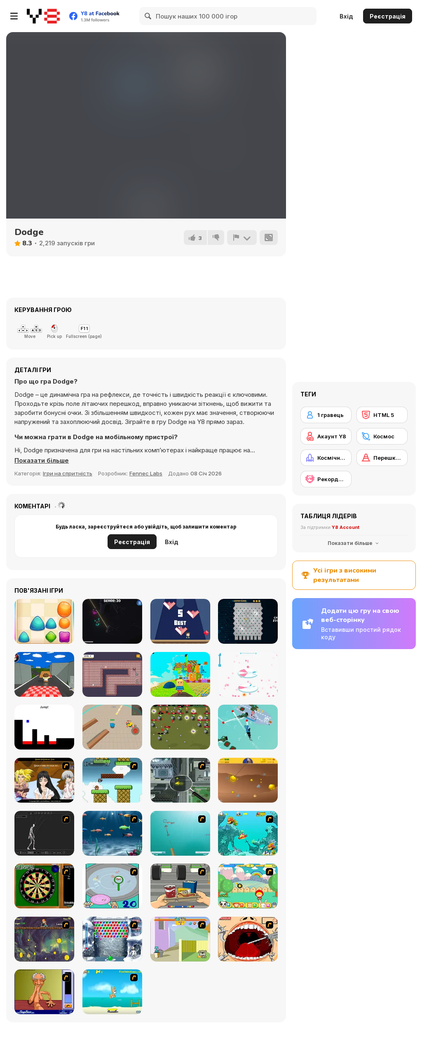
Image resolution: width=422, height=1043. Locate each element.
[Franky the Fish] (112, 833)
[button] (41, 460)
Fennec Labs (145, 473)
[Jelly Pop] (44, 621)
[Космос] (382, 436)
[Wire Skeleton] (44, 833)
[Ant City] (180, 780)
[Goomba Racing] (44, 674)
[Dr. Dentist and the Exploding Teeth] (248, 939)
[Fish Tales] (248, 833)
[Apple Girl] (248, 886)
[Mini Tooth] (112, 674)
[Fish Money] (44, 939)
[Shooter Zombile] (180, 727)
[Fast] (180, 621)
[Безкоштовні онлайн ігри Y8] (43, 16)
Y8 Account (345, 527)
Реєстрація (388, 16)
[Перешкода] (382, 457)
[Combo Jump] (248, 674)
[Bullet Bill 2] (112, 780)
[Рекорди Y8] (326, 479)
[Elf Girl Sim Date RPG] (44, 780)
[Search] (148, 16)
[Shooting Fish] (180, 833)
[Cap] (248, 727)
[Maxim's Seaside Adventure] (112, 991)
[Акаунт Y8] (326, 436)
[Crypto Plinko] (248, 621)
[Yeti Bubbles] (112, 939)
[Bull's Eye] (44, 886)
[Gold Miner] (248, 780)
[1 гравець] (326, 415)
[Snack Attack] (180, 886)
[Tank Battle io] (112, 727)
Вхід (346, 16)
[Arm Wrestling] (44, 991)
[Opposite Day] (44, 727)
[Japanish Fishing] (112, 886)
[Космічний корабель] (326, 457)
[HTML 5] (382, 415)
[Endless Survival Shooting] (112, 621)
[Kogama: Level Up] (180, 674)
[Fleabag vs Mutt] (180, 939)
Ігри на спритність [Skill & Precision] (67, 473)
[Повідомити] (242, 237)
